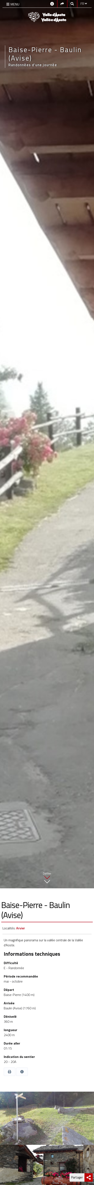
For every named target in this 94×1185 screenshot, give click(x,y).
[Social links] (62, 3)
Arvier (20, 928)
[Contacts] (52, 3)
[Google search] (72, 3)
